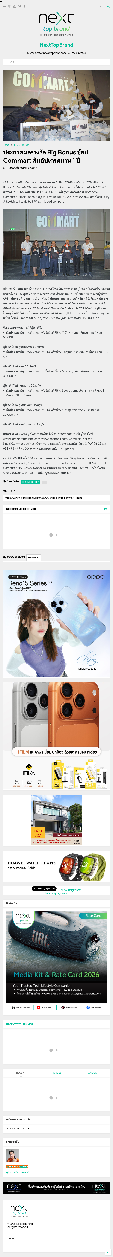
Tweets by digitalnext (56, 893)
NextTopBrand (56, 45)
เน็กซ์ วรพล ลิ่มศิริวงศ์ (17, 1166)
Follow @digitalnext (70, 890)
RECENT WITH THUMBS (19, 1024)
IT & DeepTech (21, 145)
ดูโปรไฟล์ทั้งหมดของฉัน (18, 1172)
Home (6, 145)
